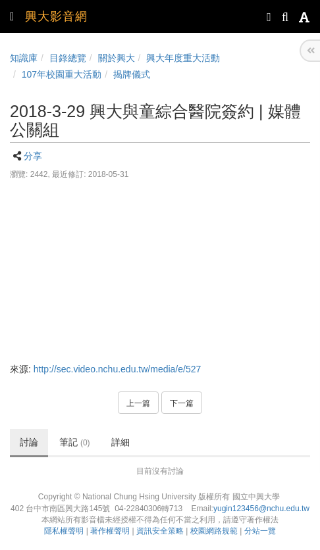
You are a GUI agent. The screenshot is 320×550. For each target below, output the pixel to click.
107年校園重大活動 (61, 74)
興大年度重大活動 (183, 58)
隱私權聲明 (64, 531)
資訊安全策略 (160, 531)
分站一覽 (260, 531)
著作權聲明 (110, 531)
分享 (33, 156)
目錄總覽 (67, 58)
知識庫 (24, 58)
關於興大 (116, 58)
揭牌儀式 (131, 74)
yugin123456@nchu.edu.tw (261, 508)
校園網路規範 (214, 531)
